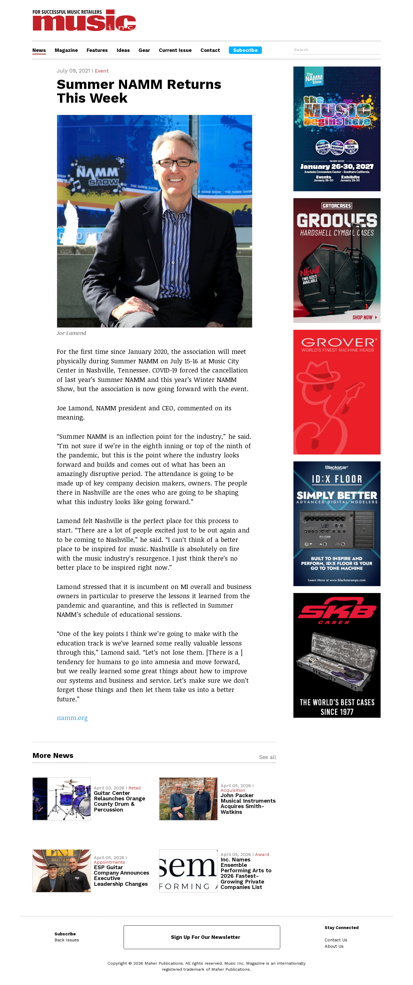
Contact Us (336, 940)
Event (102, 71)
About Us (334, 946)
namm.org (72, 717)
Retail (134, 788)
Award (262, 854)
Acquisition (233, 790)
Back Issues (67, 940)
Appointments (109, 862)
